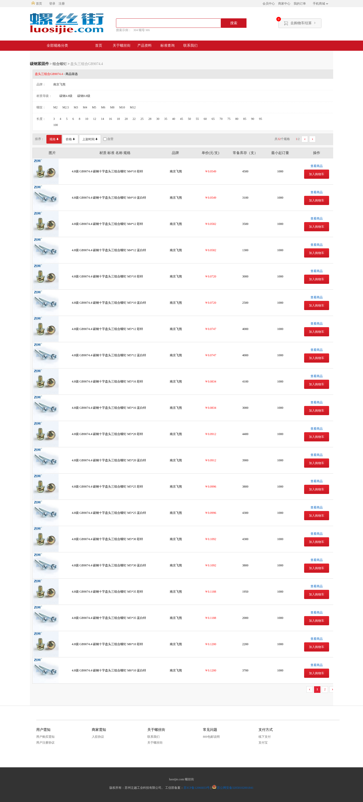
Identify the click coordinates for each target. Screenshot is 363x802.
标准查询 (167, 45)
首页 (36, 3)
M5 (94, 107)
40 (173, 119)
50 (189, 119)
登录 (52, 3)
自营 (108, 139)
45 (181, 119)
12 (94, 119)
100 (55, 125)
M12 (133, 107)
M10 (122, 107)
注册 (62, 3)
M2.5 (65, 107)
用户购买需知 (45, 737)
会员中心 (269, 3)
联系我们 (190, 45)
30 (157, 119)
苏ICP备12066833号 (197, 788)
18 (118, 119)
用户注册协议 (45, 742)
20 (126, 119)
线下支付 (264, 737)
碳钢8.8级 (83, 96)
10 (86, 119)
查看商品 (316, 166)
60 (205, 119)
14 (102, 119)
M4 (85, 107)
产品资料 (144, 45)
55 (197, 119)
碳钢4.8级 (65, 96)
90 (252, 119)
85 (244, 119)
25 (142, 119)
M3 (76, 107)
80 (236, 119)
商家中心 (284, 3)
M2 (55, 107)
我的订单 (300, 3)
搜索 (233, 23)
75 (228, 119)
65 (213, 119)
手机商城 (320, 3)
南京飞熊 (59, 84)
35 (165, 119)
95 (260, 119)
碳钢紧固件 (39, 64)
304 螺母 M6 (141, 30)
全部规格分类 (57, 45)
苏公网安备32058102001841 (235, 788)
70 (221, 119)
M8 (112, 107)
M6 (103, 107)
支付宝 (263, 742)
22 (134, 119)
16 (110, 119)
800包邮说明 (211, 737)
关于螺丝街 (122, 45)
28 (149, 119)
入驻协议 (98, 737)
